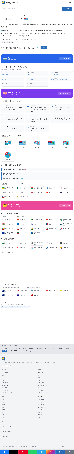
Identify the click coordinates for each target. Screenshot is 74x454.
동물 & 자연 (41, 387)
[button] (12, 73)
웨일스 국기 (7, 243)
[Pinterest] (10, 365)
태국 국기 (64, 193)
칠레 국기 (6, 197)
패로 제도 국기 (50, 290)
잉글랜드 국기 (22, 243)
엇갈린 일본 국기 (7, 248)
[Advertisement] (37, 269)
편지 (12, 307)
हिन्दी (15, 351)
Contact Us (5, 436)
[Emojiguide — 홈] (3, 359)
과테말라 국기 (50, 188)
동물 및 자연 (5, 387)
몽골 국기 (49, 224)
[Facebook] (3, 365)
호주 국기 (21, 295)
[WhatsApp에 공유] (32, 452)
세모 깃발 (21, 248)
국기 (18, 15)
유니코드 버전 (42, 407)
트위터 (3, 409)
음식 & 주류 (41, 390)
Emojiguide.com (5, 15)
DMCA (3, 434)
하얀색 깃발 (50, 243)
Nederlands (38, 348)
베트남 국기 (21, 219)
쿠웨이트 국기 (50, 229)
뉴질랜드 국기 (7, 295)
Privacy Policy (5, 429)
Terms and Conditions (8, 426)
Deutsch (18, 348)
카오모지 (40, 414)
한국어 (4, 351)
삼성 (3, 412)
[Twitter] (6, 365)
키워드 (40, 402)
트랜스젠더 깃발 (37, 248)
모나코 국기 (7, 219)
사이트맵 (64, 446)
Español (11, 348)
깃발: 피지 (10, 42)
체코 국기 (21, 229)
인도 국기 (35, 229)
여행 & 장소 (41, 382)
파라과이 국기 (7, 193)
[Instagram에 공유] (51, 452)
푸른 (22, 307)
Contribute (4, 424)
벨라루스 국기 (36, 193)
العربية (10, 351)
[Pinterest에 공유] (23, 452)
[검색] (67, 9)
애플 (3, 399)
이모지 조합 (41, 399)
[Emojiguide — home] (10, 2)
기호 (3, 380)
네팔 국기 (35, 224)
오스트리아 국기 (22, 193)
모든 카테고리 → (42, 392)
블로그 (40, 412)
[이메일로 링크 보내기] (69, 452)
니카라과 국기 (22, 224)
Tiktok (3, 417)
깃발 (13, 15)
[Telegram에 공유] (41, 452)
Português (47, 348)
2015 (27, 36)
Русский (54, 348)
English (5, 348)
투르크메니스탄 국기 (65, 219)
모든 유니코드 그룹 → (7, 392)
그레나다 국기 (7, 229)
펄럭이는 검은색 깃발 (37, 243)
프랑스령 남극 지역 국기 (7, 233)
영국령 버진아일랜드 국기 (66, 224)
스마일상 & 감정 (42, 385)
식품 (27, 307)
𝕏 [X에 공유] (14, 452)
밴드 (3, 307)
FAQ (39, 417)
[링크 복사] (60, 452)
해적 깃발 (64, 243)
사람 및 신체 (5, 372)
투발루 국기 (35, 290)
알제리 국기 (21, 188)
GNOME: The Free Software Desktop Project (14, 439)
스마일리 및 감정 (6, 385)
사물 (3, 377)
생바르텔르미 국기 (22, 197)
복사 (44, 47)
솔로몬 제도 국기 (36, 233)
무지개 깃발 (64, 248)
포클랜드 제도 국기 (7, 291)
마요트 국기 (64, 188)
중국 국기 (49, 219)
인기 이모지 (41, 409)
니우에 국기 (64, 290)
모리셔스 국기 (36, 188)
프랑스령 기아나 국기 (8, 188)
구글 (3, 402)
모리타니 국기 (22, 233)
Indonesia (21, 351)
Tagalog (28, 351)
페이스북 (4, 404)
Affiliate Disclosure (7, 431)
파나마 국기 (64, 229)
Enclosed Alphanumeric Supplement (37, 85)
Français (24, 348)
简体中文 (60, 348)
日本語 (67, 348)
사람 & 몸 (40, 372)
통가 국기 (35, 295)
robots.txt (70, 446)
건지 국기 (49, 193)
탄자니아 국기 (36, 219)
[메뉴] (70, 2)
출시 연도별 (41, 404)
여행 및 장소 (5, 382)
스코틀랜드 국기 (51, 248)
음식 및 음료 (5, 390)
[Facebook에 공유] (4, 452)
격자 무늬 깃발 (7, 252)
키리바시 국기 (22, 290)
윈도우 (3, 407)
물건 (39, 375)
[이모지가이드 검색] (32, 9)
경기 (17, 307)
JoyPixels (4, 414)
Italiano (31, 348)
